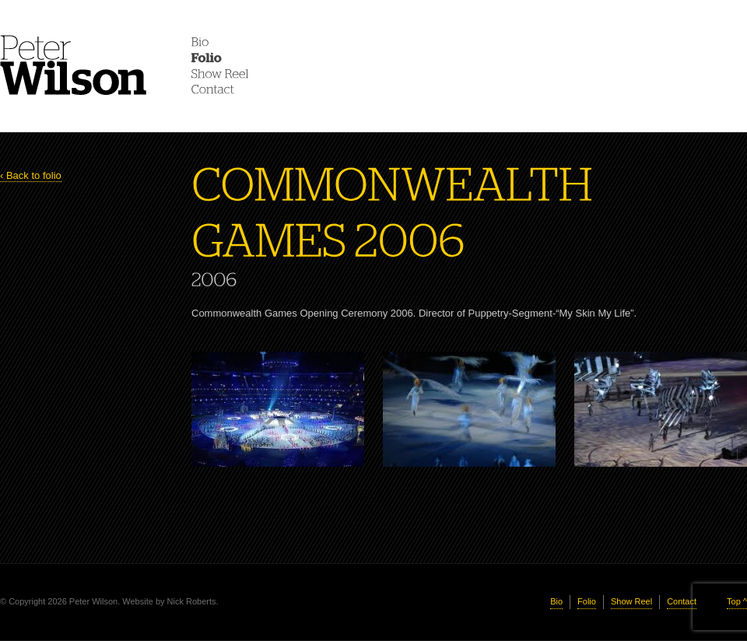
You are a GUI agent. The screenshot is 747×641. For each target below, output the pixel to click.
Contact (681, 601)
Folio (586, 601)
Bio (556, 601)
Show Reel (631, 601)
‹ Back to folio (30, 175)
